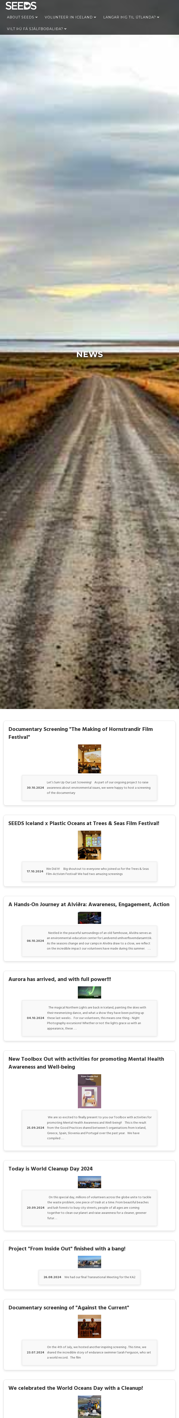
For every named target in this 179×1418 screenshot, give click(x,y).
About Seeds (22, 17)
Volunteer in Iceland (70, 17)
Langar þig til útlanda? (131, 17)
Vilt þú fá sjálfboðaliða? (37, 29)
